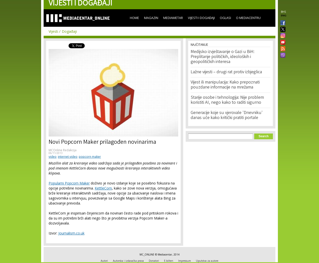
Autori (104, 260)
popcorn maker (90, 156)
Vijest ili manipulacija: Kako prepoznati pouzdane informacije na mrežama (225, 85)
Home (134, 18)
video (53, 156)
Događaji (69, 31)
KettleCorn (103, 188)
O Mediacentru (248, 18)
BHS (283, 12)
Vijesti (53, 31)
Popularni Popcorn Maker (69, 183)
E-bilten (168, 260)
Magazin (151, 18)
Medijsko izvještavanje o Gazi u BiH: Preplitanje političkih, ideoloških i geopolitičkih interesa (222, 57)
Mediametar (173, 18)
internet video (68, 156)
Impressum (184, 260)
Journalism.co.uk (71, 233)
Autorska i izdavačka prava (128, 260)
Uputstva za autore (207, 260)
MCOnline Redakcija (63, 150)
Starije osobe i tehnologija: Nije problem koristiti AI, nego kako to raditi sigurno (227, 100)
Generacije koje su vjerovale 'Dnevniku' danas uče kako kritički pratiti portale (227, 115)
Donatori (154, 260)
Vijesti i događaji (201, 18)
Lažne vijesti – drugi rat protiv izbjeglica (226, 72)
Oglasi (225, 18)
